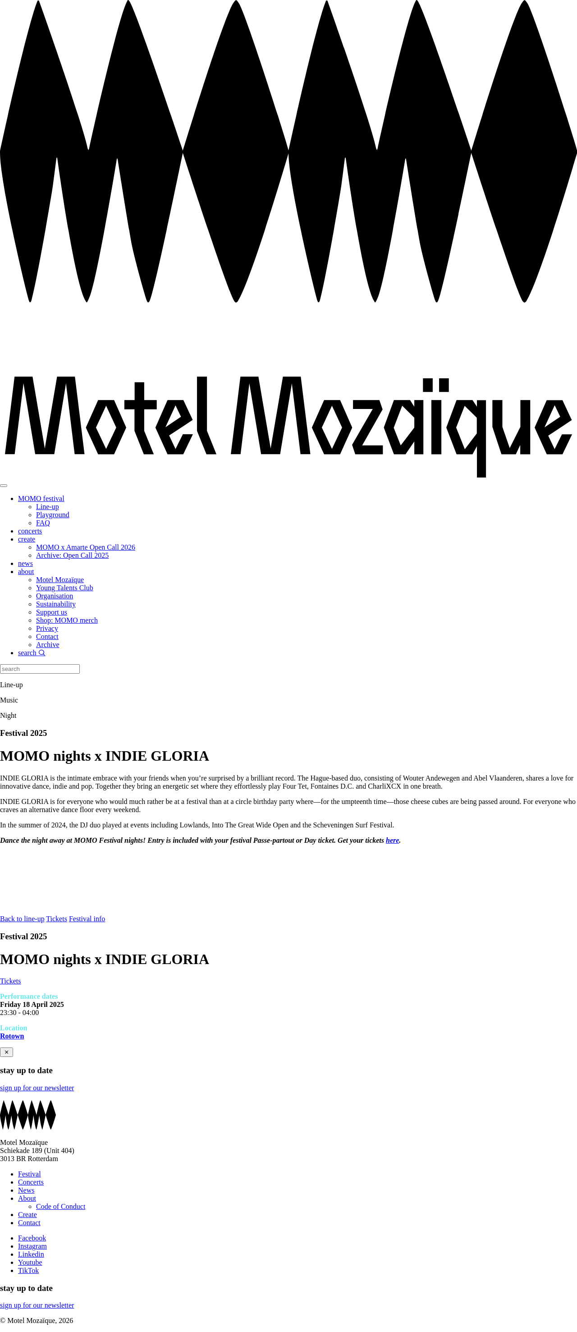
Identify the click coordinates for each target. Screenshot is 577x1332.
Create (27, 1214)
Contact (47, 636)
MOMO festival (41, 498)
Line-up (47, 506)
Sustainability (56, 604)
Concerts (31, 1182)
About (27, 1198)
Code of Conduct (60, 1206)
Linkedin (31, 1254)
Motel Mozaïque (60, 579)
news (25, 563)
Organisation (54, 596)
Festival (29, 1174)
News (26, 1190)
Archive (48, 644)
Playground (52, 515)
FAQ (43, 523)
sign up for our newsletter (37, 1088)
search (32, 653)
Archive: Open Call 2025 (72, 555)
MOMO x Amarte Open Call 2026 (85, 547)
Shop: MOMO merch (67, 620)
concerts (30, 531)
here (392, 840)
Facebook (32, 1238)
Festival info (87, 919)
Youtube (30, 1262)
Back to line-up (22, 919)
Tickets (56, 919)
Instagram (32, 1246)
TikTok (28, 1270)
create (26, 539)
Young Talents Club (64, 588)
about (26, 571)
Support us (51, 612)
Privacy (47, 628)
